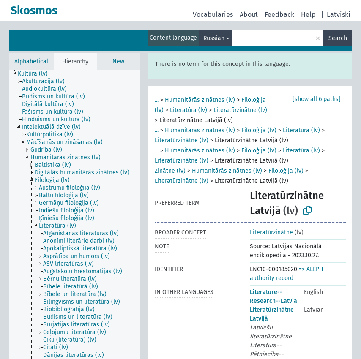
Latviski (338, 15)
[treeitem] (36, 74)
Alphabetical (31, 61)
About (249, 15)
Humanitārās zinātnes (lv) (200, 99)
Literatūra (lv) (188, 110)
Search (337, 38)
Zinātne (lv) (170, 170)
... (157, 99)
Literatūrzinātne (271, 232)
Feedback (279, 15)
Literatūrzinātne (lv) (240, 110)
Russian (213, 38)
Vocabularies (213, 15)
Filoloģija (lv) (258, 130)
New (118, 61)
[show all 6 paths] (317, 99)
